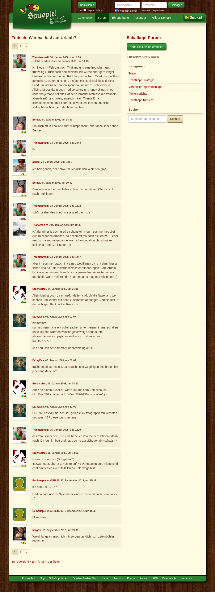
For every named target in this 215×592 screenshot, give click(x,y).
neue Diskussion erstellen (146, 47)
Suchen (175, 119)
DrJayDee (38, 316)
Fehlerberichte (137, 93)
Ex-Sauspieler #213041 (45, 511)
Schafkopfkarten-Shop (85, 578)
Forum (102, 17)
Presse (131, 578)
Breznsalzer (39, 288)
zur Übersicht (20, 561)
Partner (144, 578)
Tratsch (19, 37)
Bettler (36, 119)
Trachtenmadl (40, 57)
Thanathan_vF (40, 225)
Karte (105, 578)
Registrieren (87, 5)
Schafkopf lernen (58, 578)
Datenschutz (169, 578)
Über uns (118, 578)
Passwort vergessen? (153, 10)
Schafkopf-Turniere (140, 100)
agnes (35, 161)
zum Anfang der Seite (45, 561)
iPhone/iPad (28, 578)
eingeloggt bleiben (126, 10)
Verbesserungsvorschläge (145, 87)
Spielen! (196, 17)
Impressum (187, 578)
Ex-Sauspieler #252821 (45, 480)
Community (85, 17)
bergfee (36, 530)
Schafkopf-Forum (144, 37)
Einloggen (176, 5)
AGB (155, 578)
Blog (42, 578)
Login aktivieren (93, 10)
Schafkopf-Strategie (141, 80)
